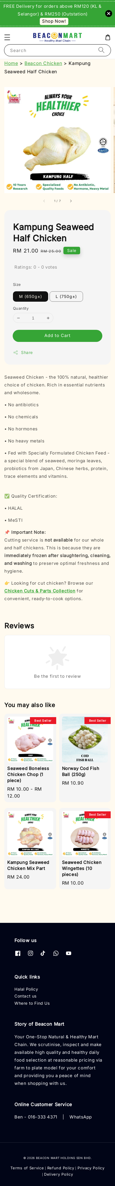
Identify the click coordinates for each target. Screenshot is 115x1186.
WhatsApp (80, 1117)
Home (11, 63)
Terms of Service (27, 1168)
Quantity (21, 308)
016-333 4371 (42, 1117)
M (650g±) (30, 296)
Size (17, 284)
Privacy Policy (91, 1168)
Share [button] (23, 352)
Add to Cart (57, 335)
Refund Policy (60, 1168)
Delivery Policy (58, 1174)
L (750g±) (66, 296)
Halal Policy (26, 989)
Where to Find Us (32, 1003)
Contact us (25, 996)
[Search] (101, 50)
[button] (7, 37)
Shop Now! (54, 21)
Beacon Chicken (43, 63)
